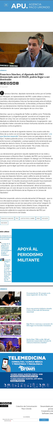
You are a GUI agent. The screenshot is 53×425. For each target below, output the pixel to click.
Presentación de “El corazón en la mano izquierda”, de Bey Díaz (38, 294)
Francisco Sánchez (7, 218)
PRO (17, 218)
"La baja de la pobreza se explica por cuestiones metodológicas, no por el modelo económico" (6, 249)
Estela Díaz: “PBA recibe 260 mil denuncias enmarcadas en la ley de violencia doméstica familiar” (38, 341)
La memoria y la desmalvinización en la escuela (6, 237)
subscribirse (4, 406)
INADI (38, 218)
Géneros (3, 70)
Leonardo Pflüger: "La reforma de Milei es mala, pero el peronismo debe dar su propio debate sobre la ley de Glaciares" (8, 270)
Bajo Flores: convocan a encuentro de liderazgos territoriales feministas (39, 324)
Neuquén (45, 218)
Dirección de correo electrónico (8, 420)
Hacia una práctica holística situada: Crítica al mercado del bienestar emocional (39, 310)
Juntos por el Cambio (27, 218)
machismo (4, 223)
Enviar (44, 419)
